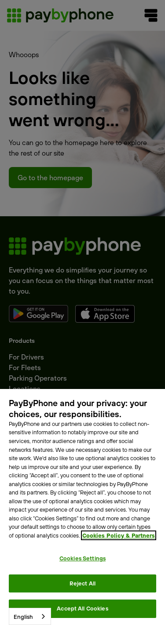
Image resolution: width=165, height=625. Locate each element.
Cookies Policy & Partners (118, 535)
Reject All (82, 583)
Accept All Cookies (82, 608)
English (23, 616)
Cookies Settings (82, 558)
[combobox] (30, 616)
